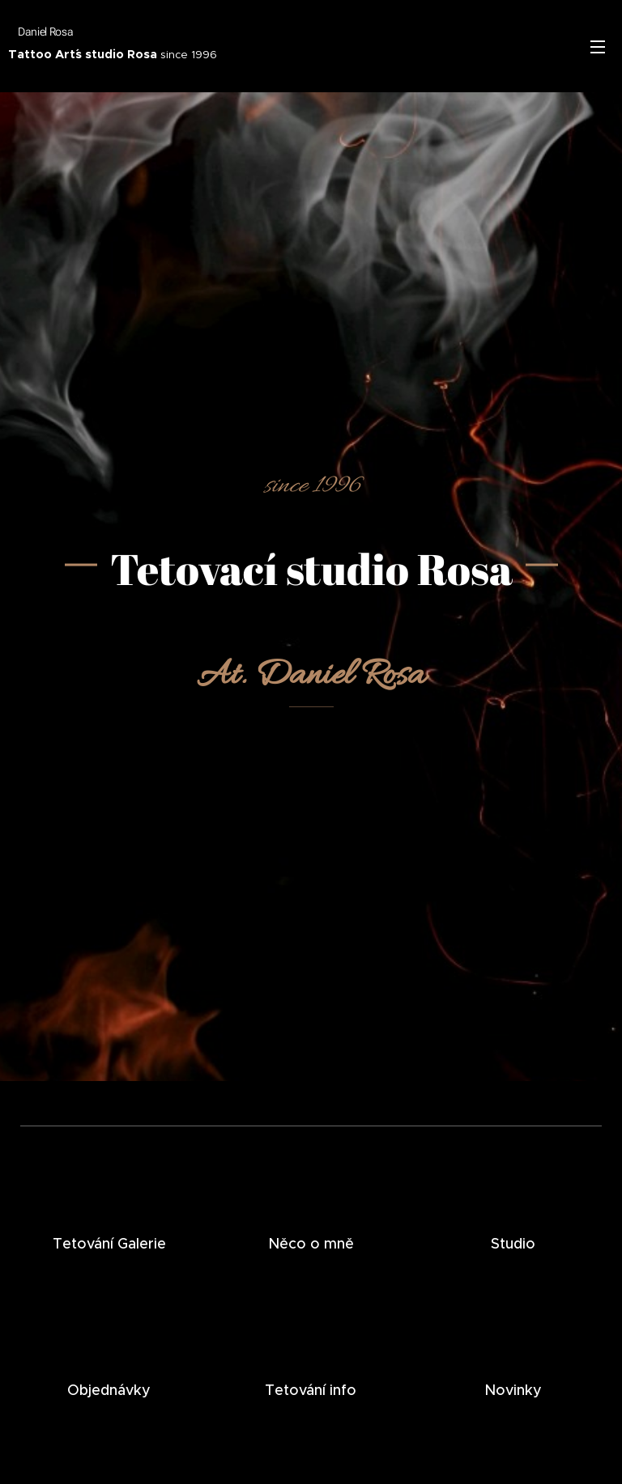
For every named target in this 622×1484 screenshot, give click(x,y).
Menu (597, 47)
